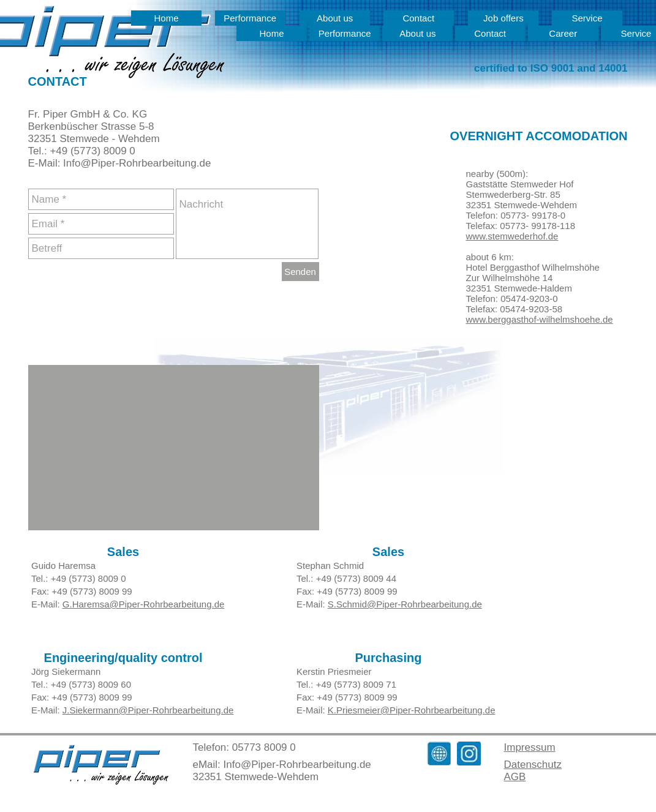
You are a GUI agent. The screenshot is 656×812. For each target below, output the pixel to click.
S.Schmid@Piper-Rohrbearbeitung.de (404, 604)
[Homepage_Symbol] (439, 753)
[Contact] (490, 33)
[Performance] (344, 33)
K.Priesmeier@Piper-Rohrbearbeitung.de (411, 710)
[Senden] (300, 271)
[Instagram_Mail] (469, 753)
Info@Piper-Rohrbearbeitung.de (297, 764)
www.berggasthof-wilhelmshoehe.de (539, 319)
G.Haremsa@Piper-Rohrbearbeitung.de (143, 604)
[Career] (563, 33)
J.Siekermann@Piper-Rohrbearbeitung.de (147, 710)
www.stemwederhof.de (512, 236)
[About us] (417, 33)
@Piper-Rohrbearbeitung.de (145, 163)
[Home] (166, 18)
